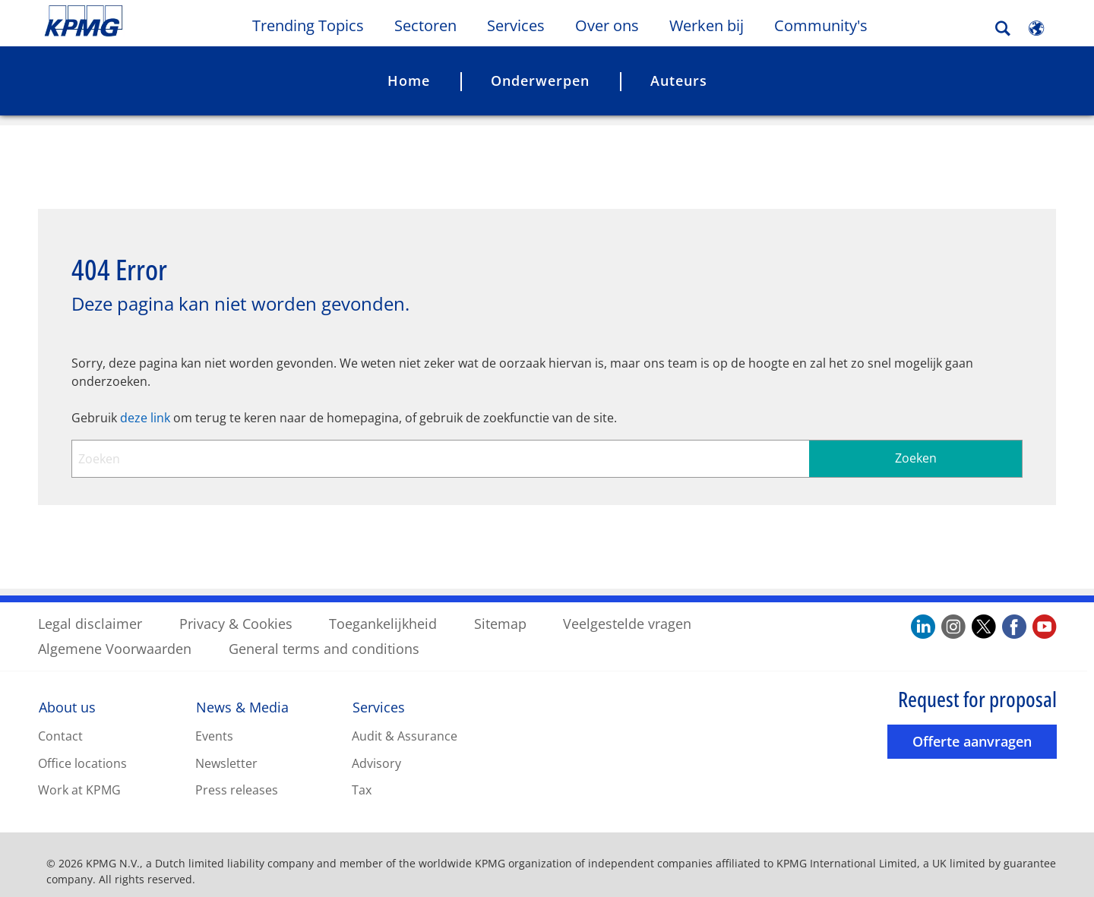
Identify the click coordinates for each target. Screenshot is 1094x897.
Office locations (82, 750)
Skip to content (132, 21)
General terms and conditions (324, 636)
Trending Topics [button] (308, 25)
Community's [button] (821, 25)
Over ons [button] (607, 25)
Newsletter (226, 750)
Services (379, 694)
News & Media (242, 694)
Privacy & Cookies (235, 611)
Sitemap (500, 611)
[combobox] (547, 446)
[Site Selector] (1036, 28)
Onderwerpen (540, 80)
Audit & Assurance (404, 723)
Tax (362, 777)
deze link (145, 404)
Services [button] (516, 25)
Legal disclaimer (90, 611)
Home (408, 80)
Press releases (236, 777)
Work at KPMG (79, 777)
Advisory (376, 750)
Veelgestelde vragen (627, 611)
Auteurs (678, 80)
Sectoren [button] (425, 25)
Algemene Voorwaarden (114, 636)
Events (214, 723)
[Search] (1003, 28)
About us (67, 694)
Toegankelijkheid (383, 611)
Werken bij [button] (706, 25)
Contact (60, 723)
